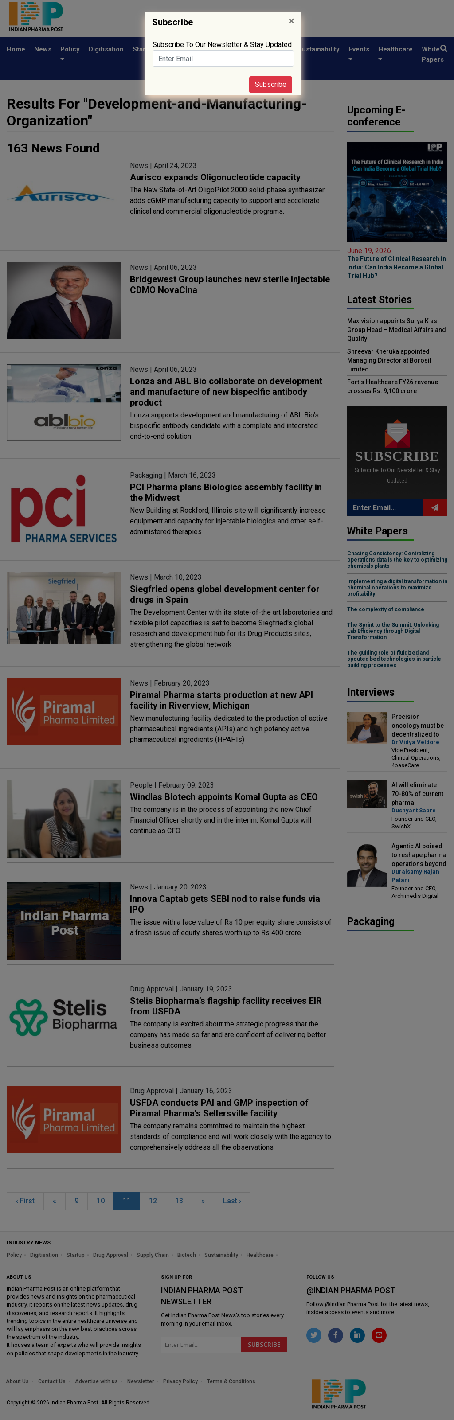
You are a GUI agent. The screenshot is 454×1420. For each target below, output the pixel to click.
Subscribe (270, 84)
